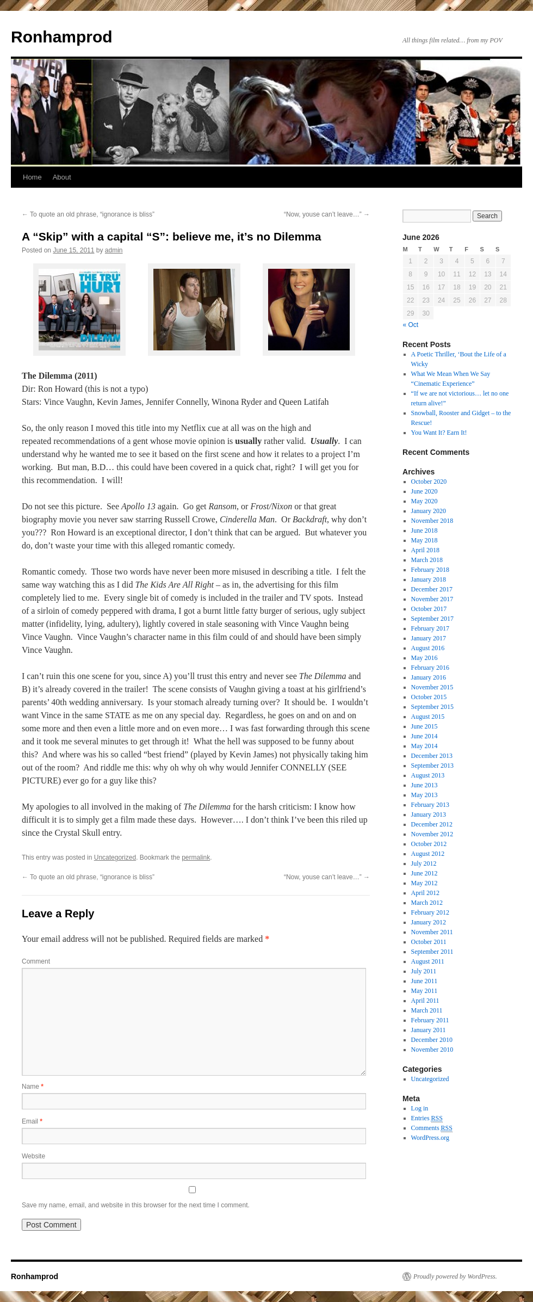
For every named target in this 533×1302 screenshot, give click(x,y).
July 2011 (424, 971)
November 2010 (432, 1049)
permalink (196, 857)
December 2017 (432, 589)
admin (114, 250)
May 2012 (424, 883)
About (62, 177)
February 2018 (430, 569)
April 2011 (425, 1000)
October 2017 (429, 609)
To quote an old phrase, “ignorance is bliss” (88, 214)
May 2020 (424, 501)
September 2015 (432, 707)
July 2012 (424, 863)
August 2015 (428, 716)
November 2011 (432, 932)
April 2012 (425, 893)
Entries (427, 1118)
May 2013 (424, 795)
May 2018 (424, 540)
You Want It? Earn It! (439, 432)
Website (33, 1156)
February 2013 (430, 805)
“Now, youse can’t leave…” (327, 214)
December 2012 (432, 824)
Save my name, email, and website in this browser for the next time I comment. (136, 1205)
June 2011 (424, 981)
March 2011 (427, 1010)
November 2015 (432, 687)
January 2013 (428, 814)
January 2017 (428, 638)
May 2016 (424, 658)
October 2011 (429, 942)
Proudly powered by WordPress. (455, 1276)
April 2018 (425, 550)
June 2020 (424, 491)
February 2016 (430, 667)
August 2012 (428, 853)
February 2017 (430, 628)
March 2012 (427, 902)
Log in (420, 1108)
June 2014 (424, 736)
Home (32, 177)
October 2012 (429, 844)
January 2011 (428, 1030)
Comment (36, 961)
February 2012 (430, 912)
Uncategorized (115, 857)
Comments (432, 1128)
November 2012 (432, 834)
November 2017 (432, 599)
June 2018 (424, 530)
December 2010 (432, 1040)
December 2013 (432, 756)
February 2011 (430, 1020)
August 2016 (428, 648)
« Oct (411, 325)
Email (32, 1121)
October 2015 (429, 697)
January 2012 (428, 922)
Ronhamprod (62, 37)
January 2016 (428, 677)
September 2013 (432, 765)
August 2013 (428, 775)
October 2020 (429, 481)
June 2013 (424, 785)
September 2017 (432, 618)
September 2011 (432, 951)
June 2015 (424, 726)
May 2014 (424, 746)
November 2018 (432, 520)
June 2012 (424, 873)
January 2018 (428, 579)
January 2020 (428, 511)
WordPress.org (430, 1137)
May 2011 (424, 991)
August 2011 (427, 961)
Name (33, 1086)
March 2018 (427, 560)
